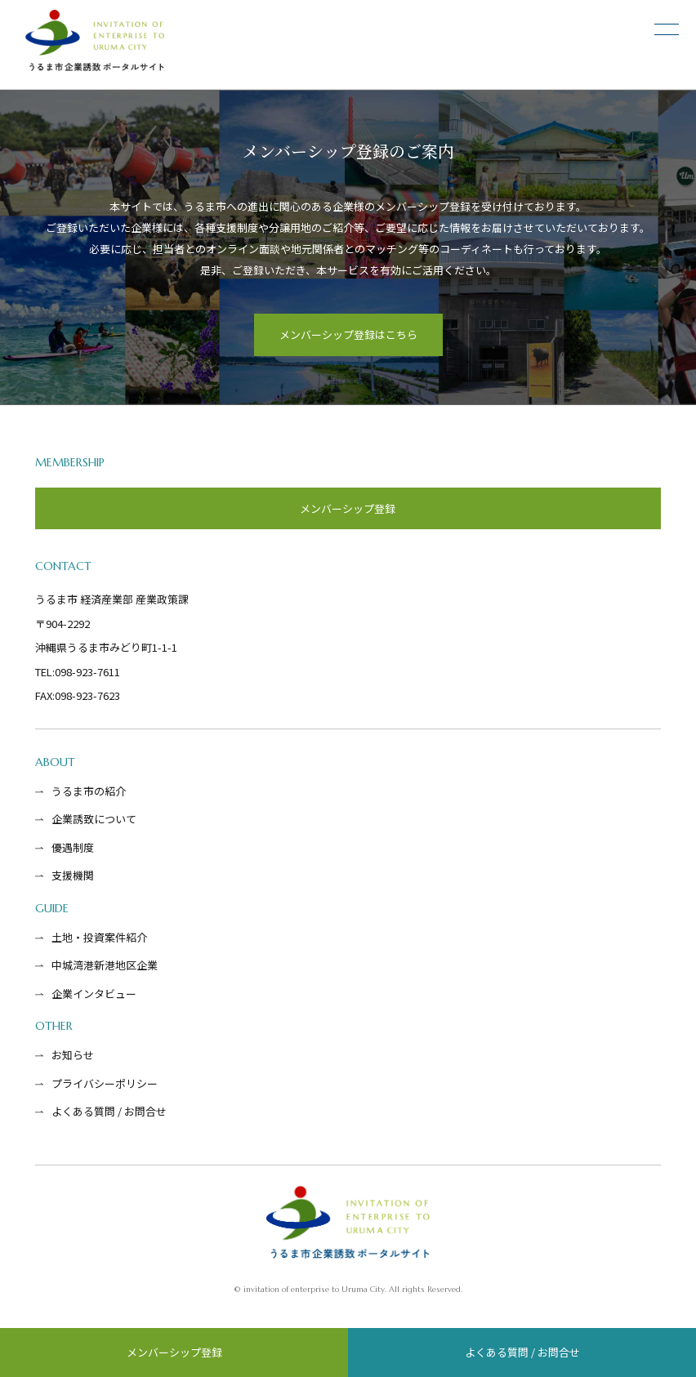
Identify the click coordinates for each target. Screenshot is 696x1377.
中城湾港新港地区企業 (104, 965)
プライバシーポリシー (104, 1083)
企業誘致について (93, 819)
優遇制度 (72, 847)
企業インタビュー (93, 993)
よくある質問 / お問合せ (522, 1352)
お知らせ (72, 1055)
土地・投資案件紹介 (99, 937)
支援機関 (72, 875)
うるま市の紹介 (88, 791)
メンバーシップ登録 (174, 1352)
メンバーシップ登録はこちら (348, 334)
